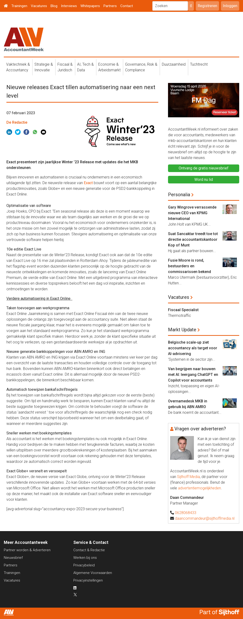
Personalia (179, 194)
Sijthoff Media (188, 476)
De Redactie (16, 122)
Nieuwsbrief (13, 557)
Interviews (69, 6)
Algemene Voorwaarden (92, 573)
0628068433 (185, 512)
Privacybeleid (84, 565)
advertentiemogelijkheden (199, 488)
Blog (54, 6)
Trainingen (19, 6)
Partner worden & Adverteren (27, 550)
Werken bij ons (85, 557)
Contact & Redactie (89, 550)
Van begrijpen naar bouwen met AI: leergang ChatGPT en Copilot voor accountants (193, 374)
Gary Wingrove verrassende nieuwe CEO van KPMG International (192, 213)
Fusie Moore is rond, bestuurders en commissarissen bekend (189, 266)
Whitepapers (90, 6)
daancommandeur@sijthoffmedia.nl (204, 518)
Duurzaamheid (174, 64)
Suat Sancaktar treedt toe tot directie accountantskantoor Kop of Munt (193, 239)
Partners (110, 6)
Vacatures (39, 6)
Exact (88, 183)
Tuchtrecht (199, 64)
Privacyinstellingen (88, 580)
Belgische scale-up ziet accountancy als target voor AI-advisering (192, 348)
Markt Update (182, 329)
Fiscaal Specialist (183, 310)
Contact (126, 6)
